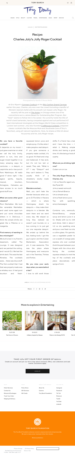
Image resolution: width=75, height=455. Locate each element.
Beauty (23, 17)
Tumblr (58, 398)
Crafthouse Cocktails (50, 126)
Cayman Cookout (29, 105)
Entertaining (43, 17)
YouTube (58, 401)
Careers (41, 390)
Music (50, 17)
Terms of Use (27, 450)
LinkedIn (58, 404)
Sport (55, 17)
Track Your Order (9, 396)
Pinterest (59, 396)
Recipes (48, 282)
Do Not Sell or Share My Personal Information (47, 448)
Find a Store (25, 388)
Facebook (59, 390)
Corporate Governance (15, 450)
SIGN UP (37, 371)
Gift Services (25, 390)
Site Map (7, 450)
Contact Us (7, 390)
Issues (12, 17)
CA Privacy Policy (29, 448)
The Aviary (35, 113)
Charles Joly (33, 282)
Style (17, 17)
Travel (35, 17)
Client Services (8, 388)
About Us (41, 388)
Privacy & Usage (18, 448)
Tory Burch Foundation (45, 393)
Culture (29, 17)
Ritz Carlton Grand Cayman (55, 105)
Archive (61, 17)
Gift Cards (24, 393)
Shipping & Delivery (9, 398)
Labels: (26, 282)
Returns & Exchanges (10, 393)
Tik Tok (58, 393)
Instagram (59, 388)
